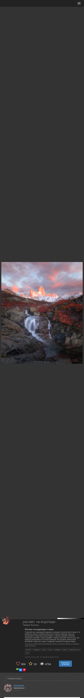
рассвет (28, 649)
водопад (37, 649)
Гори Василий (19, 685)
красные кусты (74, 649)
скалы (65, 649)
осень (50, 649)
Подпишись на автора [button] (65, 663)
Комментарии (14, 678)
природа (57, 649)
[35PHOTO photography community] (12, 3)
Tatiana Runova (30, 625)
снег (27, 653)
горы (43, 649)
